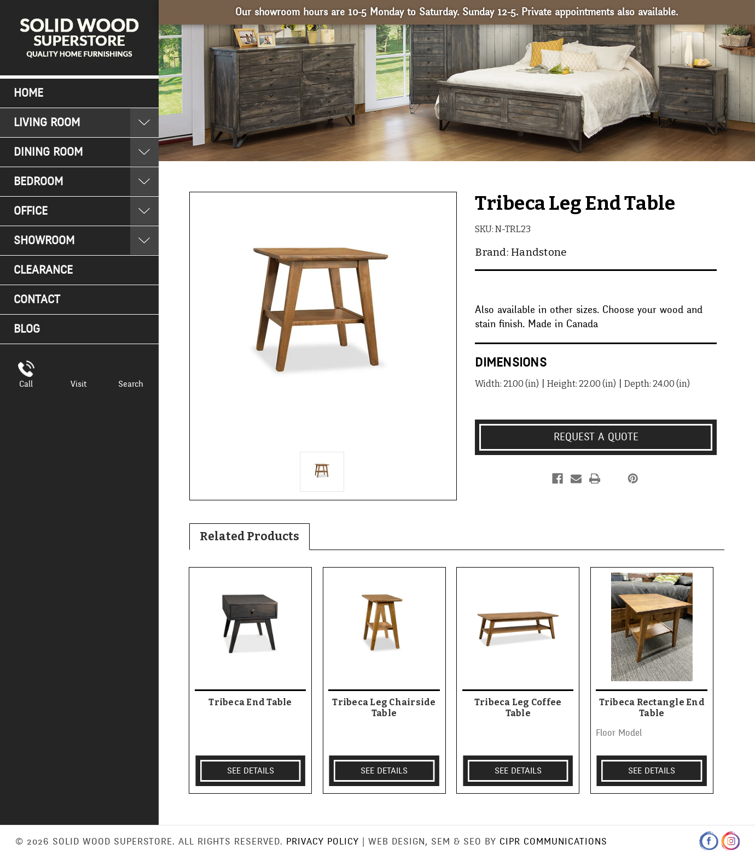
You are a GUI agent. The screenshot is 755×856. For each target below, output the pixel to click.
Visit (78, 384)
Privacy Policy (322, 841)
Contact (37, 299)
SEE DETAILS (250, 770)
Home (28, 93)
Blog (27, 329)
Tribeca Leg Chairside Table (383, 707)
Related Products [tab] (249, 536)
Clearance (43, 270)
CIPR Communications (553, 841)
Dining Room (48, 152)
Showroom (44, 240)
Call (26, 384)
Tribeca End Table (250, 702)
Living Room (47, 122)
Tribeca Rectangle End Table (652, 707)
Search (130, 384)
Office (31, 211)
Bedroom (38, 181)
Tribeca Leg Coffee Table (518, 707)
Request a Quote (596, 437)
